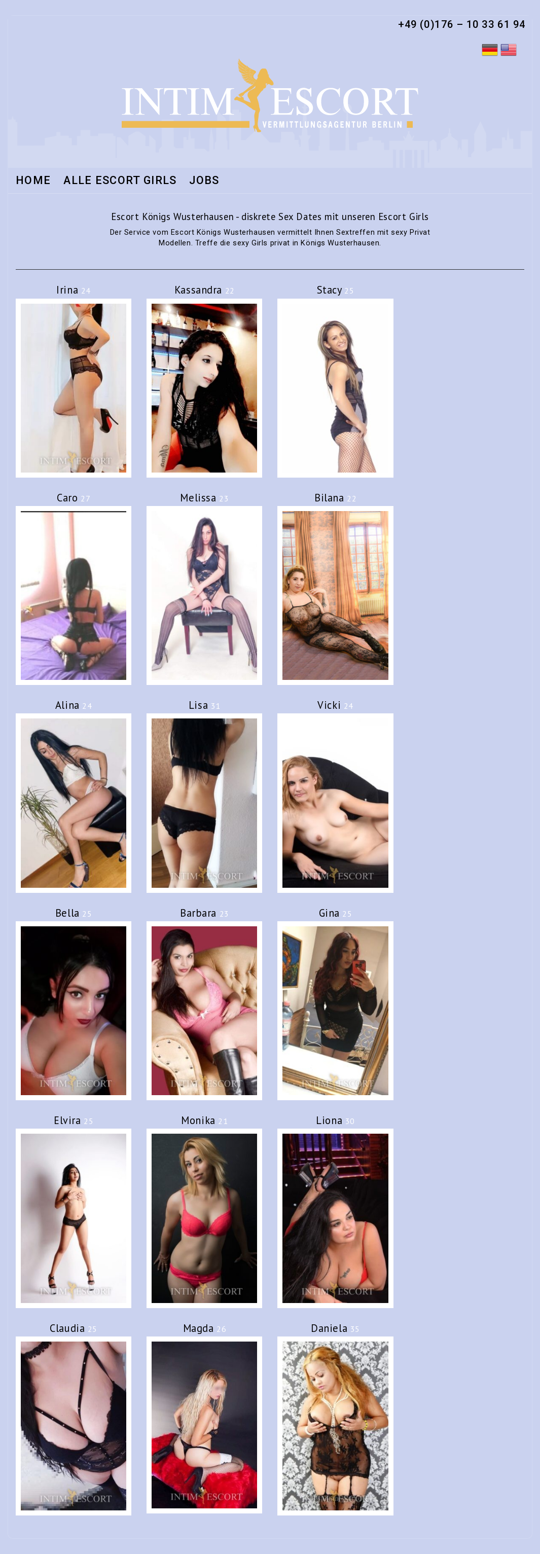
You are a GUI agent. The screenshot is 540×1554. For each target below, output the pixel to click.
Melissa (204, 497)
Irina (73, 290)
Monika (204, 1120)
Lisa (205, 705)
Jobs (204, 181)
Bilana (335, 497)
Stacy (335, 290)
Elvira (73, 1120)
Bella (73, 913)
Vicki (335, 705)
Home (33, 181)
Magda (205, 1328)
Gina (335, 913)
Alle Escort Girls (119, 181)
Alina (73, 705)
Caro (73, 497)
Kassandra (204, 290)
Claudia (73, 1328)
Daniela (335, 1328)
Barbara (204, 913)
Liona (335, 1120)
